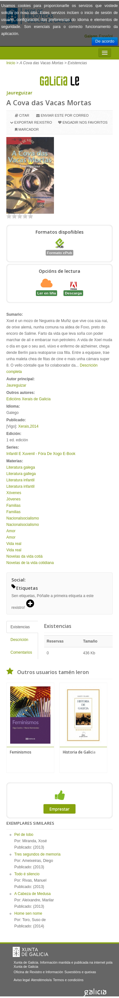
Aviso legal (22, 980)
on (8, 216)
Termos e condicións (68, 980)
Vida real (13, 543)
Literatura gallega (21, 473)
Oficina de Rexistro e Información (38, 972)
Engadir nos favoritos (85, 122)
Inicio (10, 63)
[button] (32, 604)
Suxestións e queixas (80, 972)
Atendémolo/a (41, 980)
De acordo (104, 41)
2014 (34, 426)
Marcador (28, 129)
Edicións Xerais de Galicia (28, 399)
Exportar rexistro (33, 122)
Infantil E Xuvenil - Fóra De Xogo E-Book (40, 453)
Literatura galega (20, 467)
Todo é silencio (26, 874)
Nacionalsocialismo (22, 518)
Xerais (23, 426)
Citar (24, 115)
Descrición (19, 639)
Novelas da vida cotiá (24, 556)
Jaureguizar (19, 93)
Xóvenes (13, 493)
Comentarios (21, 652)
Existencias (20, 627)
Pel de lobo (23, 834)
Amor (11, 531)
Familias (13, 505)
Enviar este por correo (65, 115)
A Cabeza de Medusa (32, 893)
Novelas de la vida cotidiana (30, 563)
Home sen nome (28, 913)
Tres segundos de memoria (37, 854)
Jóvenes (13, 499)
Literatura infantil (20, 480)
